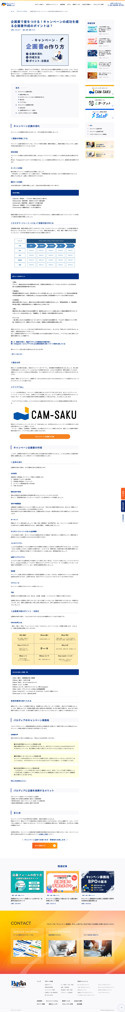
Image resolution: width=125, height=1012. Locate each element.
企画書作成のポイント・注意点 (27, 110)
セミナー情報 (41, 1004)
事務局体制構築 (49, 987)
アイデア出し (23, 102)
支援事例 (39, 1001)
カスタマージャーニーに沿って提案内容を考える (32, 97)
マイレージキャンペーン (104, 984)
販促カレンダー (53, 1004)
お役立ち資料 (78, 1001)
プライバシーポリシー (16, 1010)
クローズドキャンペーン (83, 987)
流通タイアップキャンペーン (84, 992)
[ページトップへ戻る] (121, 1007)
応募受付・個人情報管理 (51, 992)
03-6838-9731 (117, 5)
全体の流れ (22, 108)
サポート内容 (49, 981)
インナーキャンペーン (104, 992)
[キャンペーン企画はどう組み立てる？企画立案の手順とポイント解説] (62, 882)
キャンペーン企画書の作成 (25, 105)
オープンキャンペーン (83, 984)
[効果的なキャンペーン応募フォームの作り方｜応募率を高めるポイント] (27, 882)
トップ (39, 981)
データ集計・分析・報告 (67, 984)
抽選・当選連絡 (65, 987)
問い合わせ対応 (49, 995)
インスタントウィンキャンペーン (86, 995)
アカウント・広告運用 (66, 992)
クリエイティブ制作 (50, 990)
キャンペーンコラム (22, 11)
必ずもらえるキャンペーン (105, 990)
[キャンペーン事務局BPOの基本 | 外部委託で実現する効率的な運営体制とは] (97, 882)
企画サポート (48, 984)
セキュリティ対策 (67, 1004)
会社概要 (79, 1004)
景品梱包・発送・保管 (66, 990)
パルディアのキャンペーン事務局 (27, 113)
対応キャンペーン (82, 981)
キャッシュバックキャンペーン (106, 987)
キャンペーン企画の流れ (25, 92)
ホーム (12, 11)
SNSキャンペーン (82, 990)
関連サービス (66, 1001)
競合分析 (22, 99)
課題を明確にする (24, 94)
